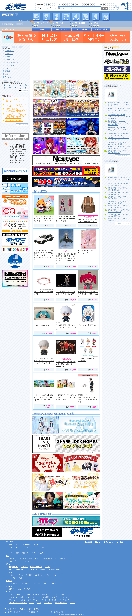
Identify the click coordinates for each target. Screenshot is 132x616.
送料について (51, 4)
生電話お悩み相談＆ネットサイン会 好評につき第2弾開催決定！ (16, 110)
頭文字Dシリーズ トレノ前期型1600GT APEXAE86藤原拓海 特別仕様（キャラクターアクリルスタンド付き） (43, 255)
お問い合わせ (108, 542)
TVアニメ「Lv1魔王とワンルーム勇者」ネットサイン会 (16, 100)
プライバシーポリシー (89, 4)
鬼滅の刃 (8, 56)
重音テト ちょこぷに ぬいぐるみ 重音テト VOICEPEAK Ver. (88, 294)
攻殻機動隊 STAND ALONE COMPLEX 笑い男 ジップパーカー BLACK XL (119, 129)
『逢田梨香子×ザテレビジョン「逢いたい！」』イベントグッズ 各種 (66, 397)
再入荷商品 (56, 25)
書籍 (56, 17)
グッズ (106, 17)
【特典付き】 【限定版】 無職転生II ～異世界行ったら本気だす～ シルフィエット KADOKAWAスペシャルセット (66, 258)
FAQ (97, 542)
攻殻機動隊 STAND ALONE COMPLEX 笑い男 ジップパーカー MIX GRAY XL (119, 116)
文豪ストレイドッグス (12, 68)
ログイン (103, 4)
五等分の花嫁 (9, 65)
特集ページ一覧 (23, 124)
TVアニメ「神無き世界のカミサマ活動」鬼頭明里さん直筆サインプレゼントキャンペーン (16, 116)
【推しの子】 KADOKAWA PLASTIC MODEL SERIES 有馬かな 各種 (65, 218)
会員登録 (40, 4)
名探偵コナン (9, 51)
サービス (64, 4)
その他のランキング (123, 155)
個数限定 (74, 25)
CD (46, 17)
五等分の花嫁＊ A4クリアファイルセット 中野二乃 (118, 197)
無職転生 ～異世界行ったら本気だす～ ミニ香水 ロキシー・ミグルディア (119, 104)
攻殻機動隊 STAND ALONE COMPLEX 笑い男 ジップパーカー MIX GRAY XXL (119, 123)
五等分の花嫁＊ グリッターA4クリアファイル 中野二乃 (118, 134)
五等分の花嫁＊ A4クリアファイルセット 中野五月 (118, 189)
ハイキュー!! (9, 54)
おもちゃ (96, 17)
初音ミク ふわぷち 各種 (42, 325)
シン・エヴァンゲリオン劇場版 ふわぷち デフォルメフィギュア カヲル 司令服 (44, 361)
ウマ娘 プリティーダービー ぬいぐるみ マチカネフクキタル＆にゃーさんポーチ (43, 218)
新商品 (36, 25)
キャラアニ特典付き (59, 23)
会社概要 (88, 542)
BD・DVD (9, 542)
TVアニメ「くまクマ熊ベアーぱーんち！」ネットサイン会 (15, 105)
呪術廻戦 (8, 71)
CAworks (42, 29)
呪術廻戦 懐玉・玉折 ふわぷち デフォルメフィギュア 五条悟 (66, 327)
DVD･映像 (36, 17)
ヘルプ (116, 7)
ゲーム (8, 564)
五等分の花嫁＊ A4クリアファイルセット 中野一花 (118, 215)
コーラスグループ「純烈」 (14, 121)
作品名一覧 (24, 90)
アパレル (86, 17)
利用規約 (75, 4)
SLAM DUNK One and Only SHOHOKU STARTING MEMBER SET (65, 364)
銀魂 (6, 74)
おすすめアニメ (61, 29)
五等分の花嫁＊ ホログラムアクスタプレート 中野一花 (119, 211)
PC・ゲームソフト (66, 17)
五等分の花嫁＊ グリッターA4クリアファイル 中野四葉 (118, 143)
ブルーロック (9, 59)
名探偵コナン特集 (101, 29)
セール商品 (94, 23)
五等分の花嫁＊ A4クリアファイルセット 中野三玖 (118, 152)
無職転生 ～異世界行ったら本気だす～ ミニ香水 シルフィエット (119, 147)
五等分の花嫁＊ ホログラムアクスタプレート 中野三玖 (119, 184)
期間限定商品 (95, 25)
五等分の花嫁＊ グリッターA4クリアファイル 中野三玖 (118, 138)
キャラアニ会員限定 (78, 23)
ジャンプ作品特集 (81, 29)
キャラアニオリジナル (41, 23)
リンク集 (119, 542)
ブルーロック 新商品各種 (87, 325)
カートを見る (124, 6)
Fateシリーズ (9, 77)
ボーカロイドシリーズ (12, 62)
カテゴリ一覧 (24, 20)
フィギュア (76, 17)
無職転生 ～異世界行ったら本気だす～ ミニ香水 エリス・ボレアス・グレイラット (119, 110)
